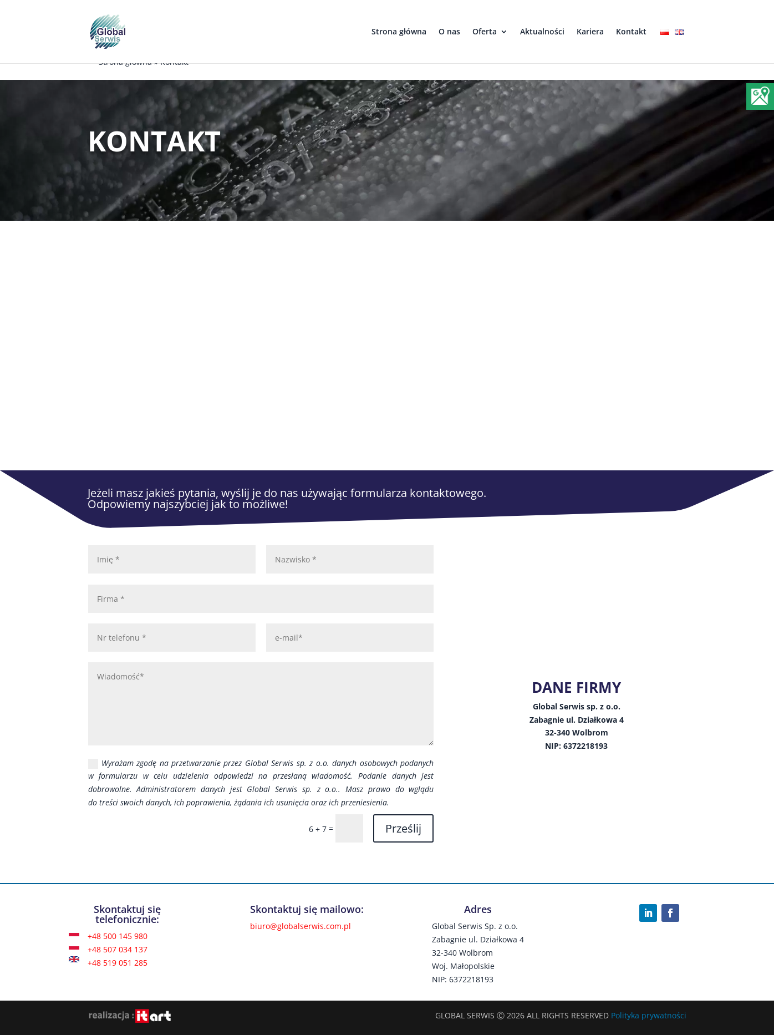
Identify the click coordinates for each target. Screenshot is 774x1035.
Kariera (590, 32)
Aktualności (542, 32)
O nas (449, 32)
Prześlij (403, 828)
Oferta (484, 32)
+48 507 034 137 (117, 949)
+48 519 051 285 (117, 962)
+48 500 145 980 (117, 936)
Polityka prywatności (648, 1015)
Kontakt (631, 32)
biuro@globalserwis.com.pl (300, 926)
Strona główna (398, 32)
